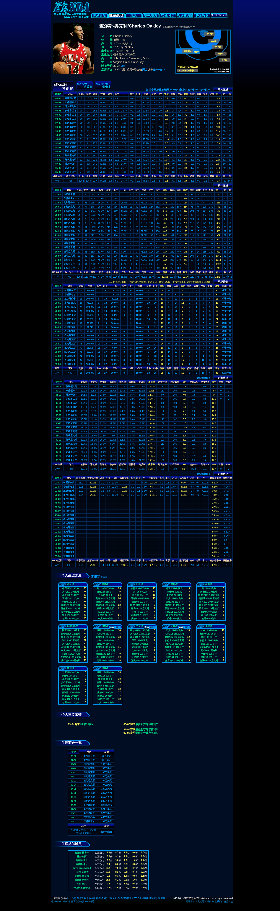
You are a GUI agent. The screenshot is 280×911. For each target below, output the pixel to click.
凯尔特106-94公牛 (71, 692)
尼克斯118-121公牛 (209, 647)
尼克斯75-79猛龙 (139, 647)
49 (81, 323)
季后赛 (103, 576)
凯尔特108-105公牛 (139, 630)
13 (162, 298)
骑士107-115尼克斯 (105, 602)
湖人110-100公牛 (139, 660)
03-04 (58, 98)
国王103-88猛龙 (140, 640)
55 (81, 364)
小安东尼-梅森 (82, 872)
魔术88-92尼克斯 (209, 650)
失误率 (142, 382)
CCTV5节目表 (124, 898)
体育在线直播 (77, 901)
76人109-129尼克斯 (139, 633)
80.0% (90, 352)
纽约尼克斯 (70, 123)
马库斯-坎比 (82, 860)
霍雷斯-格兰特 (82, 880)
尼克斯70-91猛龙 (209, 612)
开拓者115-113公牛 (70, 608)
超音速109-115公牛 (105, 654)
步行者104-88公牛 (71, 675)
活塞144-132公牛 (174, 657)
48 (81, 343)
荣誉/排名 (168, 15)
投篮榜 (105, 626)
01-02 (58, 106)
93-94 (58, 139)
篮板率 (84, 382)
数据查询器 (185, 15)
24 (217, 331)
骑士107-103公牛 (70, 615)
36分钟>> (192, 89)
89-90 (58, 155)
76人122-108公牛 (70, 591)
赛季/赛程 (151, 15)
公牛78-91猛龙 (174, 618)
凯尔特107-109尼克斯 (209, 595)
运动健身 (90, 898)
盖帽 (199, 94)
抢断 (192, 94)
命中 (110, 94)
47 (81, 348)
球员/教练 (116, 16)
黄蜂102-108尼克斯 (105, 598)
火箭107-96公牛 (105, 692)
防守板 (103, 382)
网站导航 (99, 15)
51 (81, 331)
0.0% (114, 315)
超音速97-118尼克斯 (209, 598)
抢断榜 (208, 584)
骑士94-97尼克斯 (70, 640)
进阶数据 (202, 15)
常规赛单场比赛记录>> (159, 89)
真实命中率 (215, 478)
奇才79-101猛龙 (174, 595)
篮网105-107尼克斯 (174, 637)
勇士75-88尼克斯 (174, 615)
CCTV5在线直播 (140, 898)
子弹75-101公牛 (105, 615)
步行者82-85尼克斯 (70, 660)
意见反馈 (228, 901)
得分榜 (70, 584)
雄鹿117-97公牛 (209, 644)
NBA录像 (112, 898)
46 (81, 352)
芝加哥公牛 (70, 106)
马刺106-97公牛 (209, 637)
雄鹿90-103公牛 (140, 602)
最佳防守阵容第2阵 (146, 732)
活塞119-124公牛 (139, 657)
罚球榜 (174, 626)
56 (81, 303)
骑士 (145, 69)
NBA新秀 (89, 901)
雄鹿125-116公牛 (70, 588)
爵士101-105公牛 (208, 591)
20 (217, 307)
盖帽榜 (174, 584)
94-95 (58, 135)
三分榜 (139, 626)
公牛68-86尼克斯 (105, 686)
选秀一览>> (159, 69)
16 (162, 307)
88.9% (90, 319)
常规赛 (95, 576)
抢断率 (122, 382)
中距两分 (153, 478)
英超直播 (81, 898)
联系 (63, 898)
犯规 (212, 94)
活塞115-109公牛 (105, 675)
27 (81, 294)
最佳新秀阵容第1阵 (146, 724)
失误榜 (208, 626)
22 (162, 315)
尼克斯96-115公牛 (140, 598)
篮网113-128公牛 (105, 682)
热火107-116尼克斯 (105, 650)
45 (81, 319)
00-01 (58, 110)
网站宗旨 (190, 901)
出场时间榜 (72, 626)
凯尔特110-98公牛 (209, 633)
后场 (179, 94)
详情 (123, 66)
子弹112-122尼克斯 (174, 612)
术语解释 (209, 901)
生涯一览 (226, 372)
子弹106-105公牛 (174, 654)
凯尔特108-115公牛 (174, 605)
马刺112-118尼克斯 (70, 647)
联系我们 (218, 901)
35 (162, 356)
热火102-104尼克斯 (209, 602)
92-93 (58, 143)
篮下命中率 (92, 478)
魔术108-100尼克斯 (105, 605)
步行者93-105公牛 (140, 588)
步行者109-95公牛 (71, 602)
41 (81, 311)
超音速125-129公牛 (70, 633)
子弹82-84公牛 (105, 595)
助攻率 (113, 382)
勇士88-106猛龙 (209, 615)
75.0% (90, 303)
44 (81, 307)
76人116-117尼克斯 (70, 650)
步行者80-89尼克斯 (174, 640)
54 (81, 315)
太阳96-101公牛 (105, 689)
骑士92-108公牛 (140, 654)
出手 (117, 94)
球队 (133, 15)
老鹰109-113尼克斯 (105, 647)
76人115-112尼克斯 (139, 637)
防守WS (205, 382)
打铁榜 (105, 668)
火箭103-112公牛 (139, 618)
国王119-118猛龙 (70, 630)
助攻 (186, 94)
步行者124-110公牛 (70, 682)
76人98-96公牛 (105, 618)
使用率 (151, 382)
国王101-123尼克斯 (209, 605)
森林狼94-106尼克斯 (71, 657)
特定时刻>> (180, 89)
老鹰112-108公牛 (70, 696)
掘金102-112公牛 (174, 602)
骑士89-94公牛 (209, 588)
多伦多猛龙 (70, 110)
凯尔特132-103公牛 (139, 605)
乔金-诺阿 (82, 856)
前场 (173, 94)
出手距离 (80, 478)
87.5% (90, 327)
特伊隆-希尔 (82, 864)
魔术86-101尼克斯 (140, 608)
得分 (218, 94)
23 (217, 303)
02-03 (58, 102)
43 (81, 339)
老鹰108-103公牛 (70, 618)
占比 (115, 478)
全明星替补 (86, 724)
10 (162, 294)
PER (214, 382)
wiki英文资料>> (187, 26)
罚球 (146, 94)
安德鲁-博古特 (82, 852)
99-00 (58, 115)
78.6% (90, 360)
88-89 (58, 159)
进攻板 (93, 382)
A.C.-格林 (82, 884)
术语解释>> (203, 377)
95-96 (58, 131)
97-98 (58, 123)
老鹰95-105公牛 (209, 654)
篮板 (166, 94)
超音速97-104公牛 (174, 660)
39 (81, 298)
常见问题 (199, 901)
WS (184, 382)
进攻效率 (162, 382)
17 (162, 327)
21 (162, 319)
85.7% (90, 315)
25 (217, 348)
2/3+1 (228, 382)
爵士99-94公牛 (105, 679)
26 (217, 356)
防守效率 (174, 382)
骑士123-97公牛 (174, 650)
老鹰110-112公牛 (70, 702)
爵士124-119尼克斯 (209, 608)
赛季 (58, 94)
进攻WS (194, 382)
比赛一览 (226, 286)
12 (217, 298)
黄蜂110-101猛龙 (139, 644)
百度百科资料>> (170, 26)
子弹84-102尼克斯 (71, 654)
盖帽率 (132, 382)
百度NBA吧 (101, 898)
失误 (205, 94)
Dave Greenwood (82, 868)
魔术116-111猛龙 (174, 644)
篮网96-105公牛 (209, 657)
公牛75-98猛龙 (140, 591)
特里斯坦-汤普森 (82, 887)
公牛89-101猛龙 (140, 650)
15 (105, 343)
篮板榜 (105, 584)
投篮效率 (227, 478)
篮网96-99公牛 (209, 618)
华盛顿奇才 (70, 102)
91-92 (58, 147)
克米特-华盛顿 (82, 876)
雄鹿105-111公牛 (139, 615)
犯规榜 (70, 668)
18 (105, 303)
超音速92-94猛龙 (174, 588)
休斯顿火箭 (70, 98)
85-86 (58, 172)
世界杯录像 (154, 898)
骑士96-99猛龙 (174, 591)
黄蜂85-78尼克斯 (105, 608)
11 (176, 311)
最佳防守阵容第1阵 (146, 729)
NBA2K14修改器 (62, 901)
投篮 (102, 94)
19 (217, 315)
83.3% (90, 331)
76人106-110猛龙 (70, 644)
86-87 (58, 168)
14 (176, 303)
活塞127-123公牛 (105, 699)
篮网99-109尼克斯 (209, 660)
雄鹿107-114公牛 (105, 644)
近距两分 (124, 478)
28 (217, 360)
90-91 (58, 151)
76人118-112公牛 (70, 699)
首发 (88, 94)
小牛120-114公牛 (70, 595)
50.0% (115, 298)
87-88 (58, 164)
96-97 (58, 127)
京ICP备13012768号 (183, 898)
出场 (81, 94)
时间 (95, 94)
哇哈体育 (71, 898)
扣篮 (221, 382)
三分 (124, 94)
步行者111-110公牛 (70, 612)
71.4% (90, 323)
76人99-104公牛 (140, 595)
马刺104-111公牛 (70, 598)
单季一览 (226, 290)
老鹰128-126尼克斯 (70, 605)
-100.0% (115, 290)
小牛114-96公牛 (209, 630)
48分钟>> (204, 89)
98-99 (58, 119)
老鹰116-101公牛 (70, 672)
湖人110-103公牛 (105, 612)
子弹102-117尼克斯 (174, 608)
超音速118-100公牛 (174, 647)
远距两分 (183, 478)
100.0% (90, 290)
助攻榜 (139, 584)
